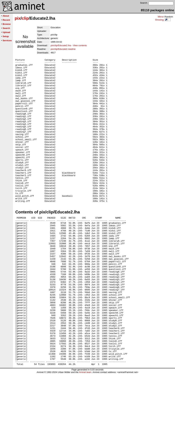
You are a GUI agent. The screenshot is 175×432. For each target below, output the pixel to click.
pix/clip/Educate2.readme (63, 49)
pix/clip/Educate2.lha (61, 45)
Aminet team (85, 430)
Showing (159, 19)
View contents (80, 45)
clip (25, 18)
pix (18, 18)
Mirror (161, 16)
